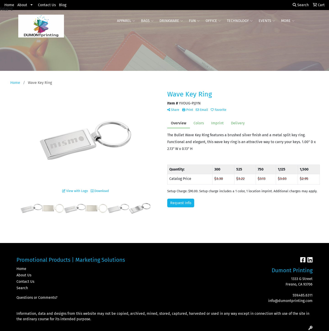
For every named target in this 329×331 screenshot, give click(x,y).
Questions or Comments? (36, 297)
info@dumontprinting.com (290, 301)
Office (213, 21)
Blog (62, 5)
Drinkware (171, 21)
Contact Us (47, 5)
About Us (23, 275)
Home (9, 5)
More (288, 21)
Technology (240, 21)
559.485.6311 (303, 295)
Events (267, 21)
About (22, 5)
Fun (194, 21)
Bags (147, 21)
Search (301, 5)
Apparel (126, 21)
